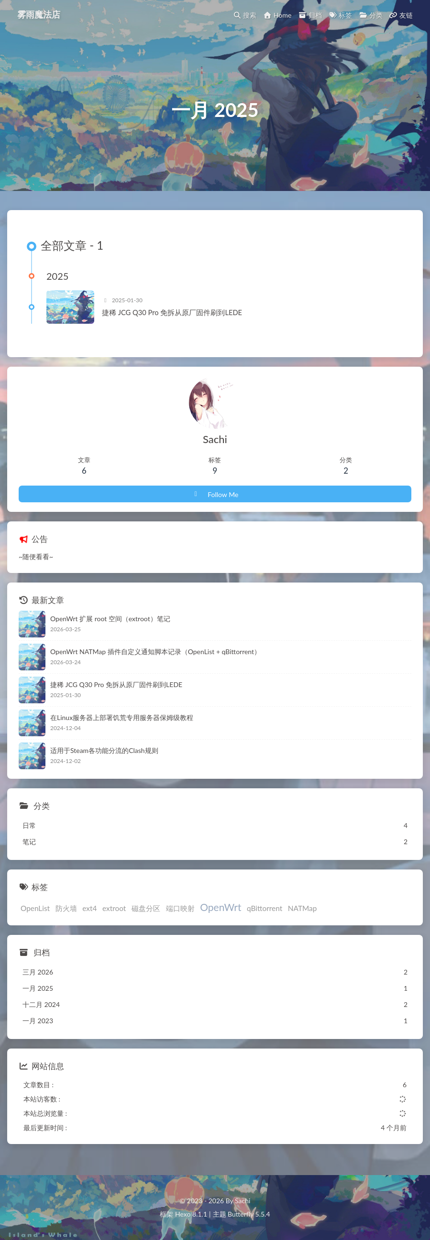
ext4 (89, 908)
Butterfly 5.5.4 (249, 1214)
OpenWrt (220, 907)
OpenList (35, 908)
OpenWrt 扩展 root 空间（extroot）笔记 (110, 619)
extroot (114, 908)
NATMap (302, 908)
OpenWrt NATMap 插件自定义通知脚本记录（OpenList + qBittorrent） (155, 651)
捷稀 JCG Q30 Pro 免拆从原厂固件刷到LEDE (172, 312)
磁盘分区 (146, 908)
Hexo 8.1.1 (191, 1214)
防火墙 (66, 908)
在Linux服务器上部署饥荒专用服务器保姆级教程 (121, 717)
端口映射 (180, 908)
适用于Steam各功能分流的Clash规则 (104, 750)
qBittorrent (264, 908)
